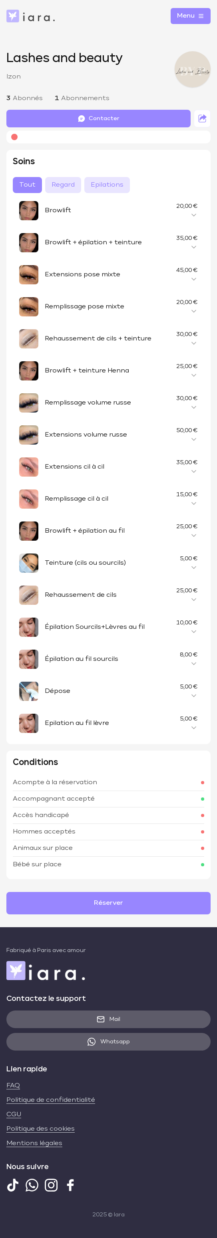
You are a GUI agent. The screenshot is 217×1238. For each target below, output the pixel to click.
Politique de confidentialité (50, 1100)
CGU (13, 1114)
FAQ (13, 1086)
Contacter (98, 119)
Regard (63, 185)
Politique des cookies (40, 1129)
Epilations (107, 185)
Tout (27, 185)
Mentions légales (34, 1143)
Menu (190, 16)
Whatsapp (109, 1042)
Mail (108, 1019)
